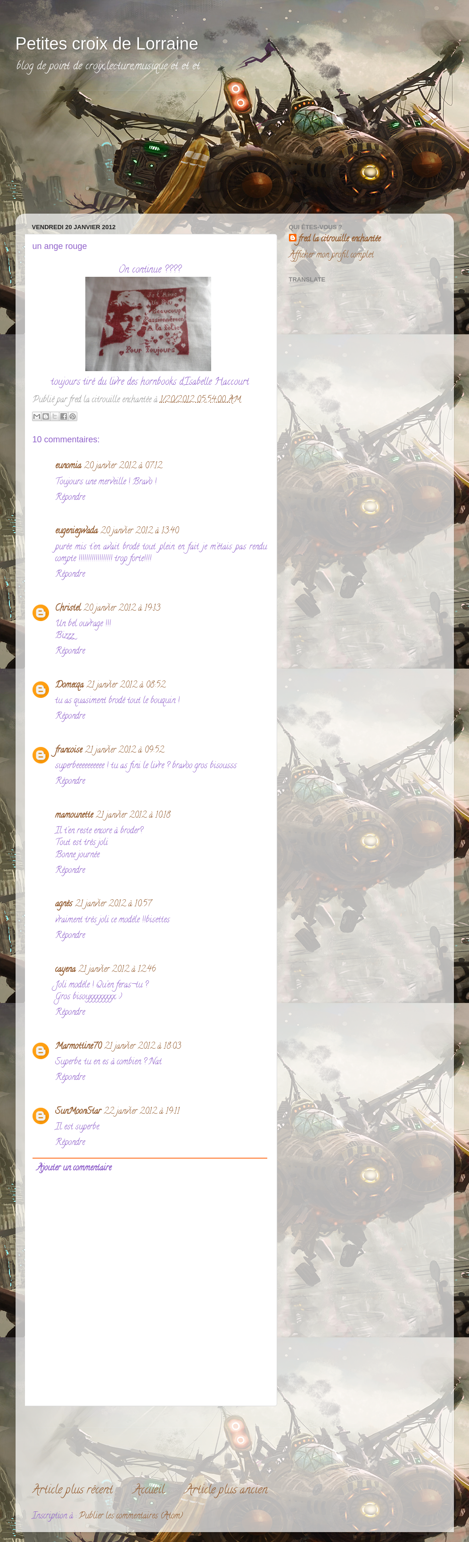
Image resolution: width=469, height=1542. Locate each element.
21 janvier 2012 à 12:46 (117, 970)
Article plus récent (72, 1491)
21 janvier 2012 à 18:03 (142, 1046)
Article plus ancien (226, 1491)
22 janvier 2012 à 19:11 (142, 1112)
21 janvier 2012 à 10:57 (113, 904)
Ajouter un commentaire (74, 1168)
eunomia (68, 466)
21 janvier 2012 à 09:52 (124, 750)
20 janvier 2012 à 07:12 (123, 466)
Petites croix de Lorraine (107, 43)
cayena (65, 970)
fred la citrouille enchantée (339, 240)
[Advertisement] (95, 149)
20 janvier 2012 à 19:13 (121, 608)
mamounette (74, 815)
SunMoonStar (78, 1112)
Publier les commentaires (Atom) (131, 1516)
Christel (68, 608)
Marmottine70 (78, 1046)
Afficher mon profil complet (331, 255)
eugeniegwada (76, 531)
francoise (68, 750)
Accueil (149, 1491)
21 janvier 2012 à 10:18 (133, 815)
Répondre (70, 498)
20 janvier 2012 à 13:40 (139, 531)
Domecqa (69, 685)
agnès (63, 904)
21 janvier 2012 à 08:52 (125, 685)
